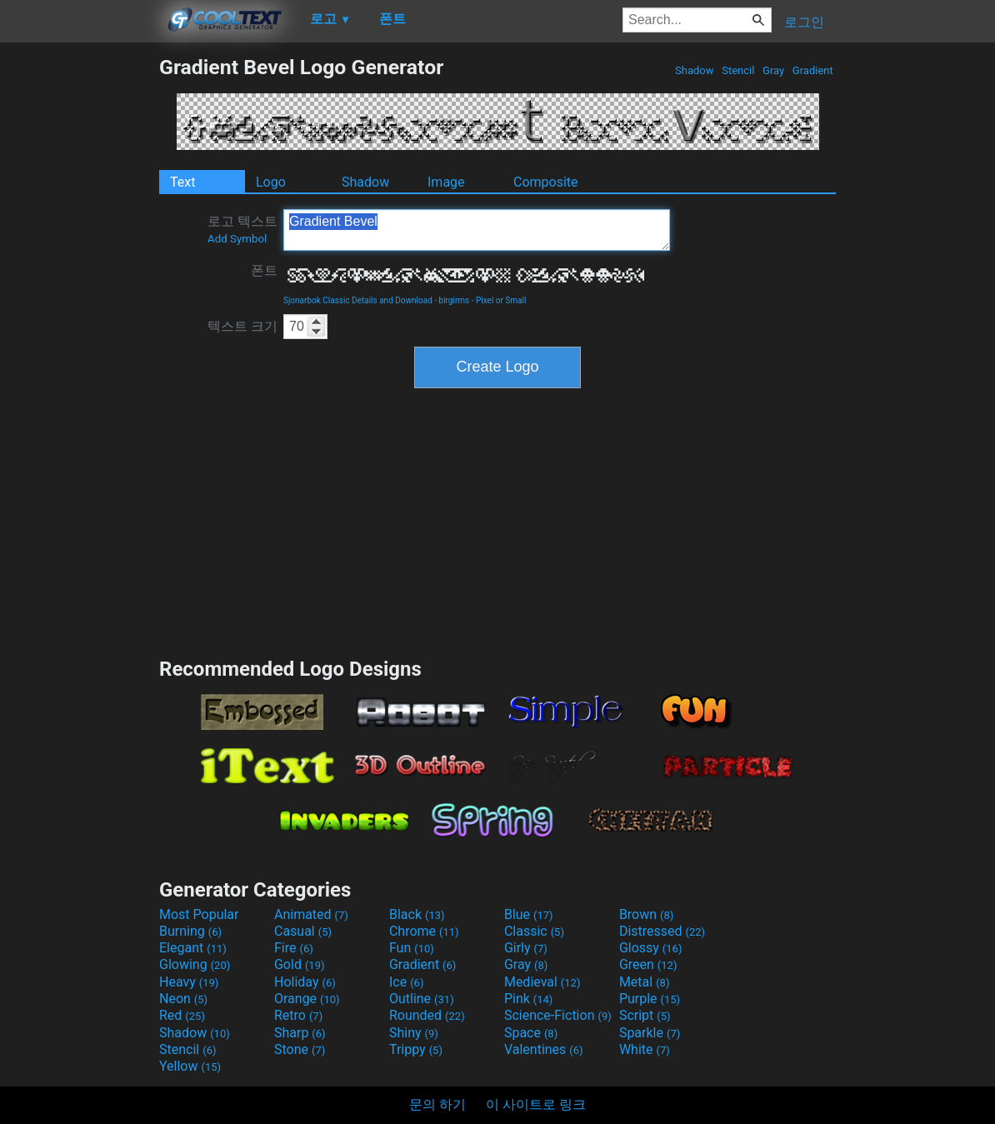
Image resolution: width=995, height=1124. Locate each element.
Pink (528, 999)
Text (182, 182)
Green (648, 964)
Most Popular (199, 914)
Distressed (662, 931)
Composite (545, 182)
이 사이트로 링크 (536, 1104)
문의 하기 (437, 1104)
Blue (528, 914)
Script (645, 1015)
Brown (646, 914)
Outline (421, 999)
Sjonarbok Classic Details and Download (357, 300)
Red (182, 1015)
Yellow (190, 1066)
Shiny (413, 1033)
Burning (190, 931)
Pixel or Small (501, 300)
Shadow (694, 70)
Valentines (543, 1049)
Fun (411, 948)
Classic (534, 931)
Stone (299, 1049)
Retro (298, 1015)
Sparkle (649, 1033)
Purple (649, 999)
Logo (271, 182)
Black (417, 914)
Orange (307, 999)
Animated (311, 914)
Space (531, 1033)
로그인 (804, 22)
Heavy (188, 982)
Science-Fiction (558, 1015)
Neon (183, 999)
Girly (526, 948)
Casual (303, 931)
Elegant (193, 948)
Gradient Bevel (476, 230)
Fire (293, 948)
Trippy (415, 1049)
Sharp (300, 1033)
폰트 (264, 270)
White (644, 1049)
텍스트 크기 (243, 326)
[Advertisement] (79, 305)
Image (446, 182)
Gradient (813, 70)
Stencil (738, 70)
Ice (406, 982)
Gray (774, 70)
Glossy (650, 948)
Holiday (305, 982)
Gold (299, 964)
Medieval (542, 982)
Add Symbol (237, 238)
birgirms (454, 300)
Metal (644, 982)
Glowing (194, 964)
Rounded (427, 1015)
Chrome (424, 931)
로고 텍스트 (243, 229)
